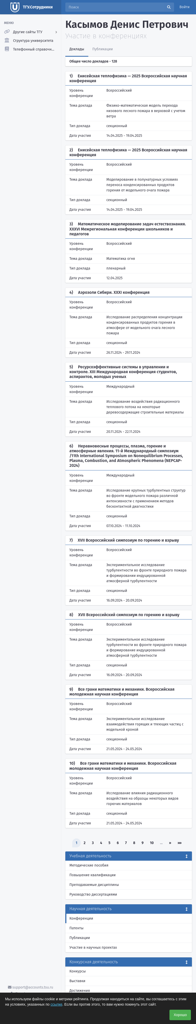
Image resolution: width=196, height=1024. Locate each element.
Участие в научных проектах (93, 947)
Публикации (79, 938)
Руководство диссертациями (93, 894)
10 (152, 843)
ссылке (56, 1004)
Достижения (79, 991)
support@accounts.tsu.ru (30, 987)
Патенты (76, 928)
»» (180, 843)
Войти (184, 7)
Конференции (81, 918)
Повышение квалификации (92, 875)
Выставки (77, 981)
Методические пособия (88, 865)
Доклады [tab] (76, 49)
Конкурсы (77, 971)
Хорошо (180, 1015)
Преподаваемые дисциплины (94, 885)
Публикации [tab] (102, 49)
